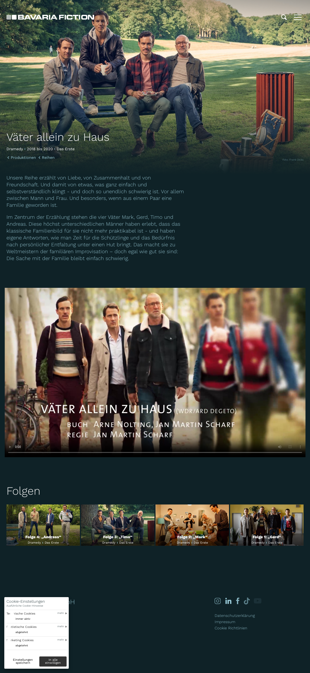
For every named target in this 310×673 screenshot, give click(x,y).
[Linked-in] (228, 600)
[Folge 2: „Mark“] (192, 525)
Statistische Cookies (21, 627)
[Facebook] (236, 600)
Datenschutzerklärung (235, 615)
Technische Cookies (20, 613)
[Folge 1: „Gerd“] (267, 525)
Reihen (48, 157)
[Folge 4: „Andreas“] (43, 525)
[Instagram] (218, 600)
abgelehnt (21, 632)
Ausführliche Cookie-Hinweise (24, 605)
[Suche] (284, 17)
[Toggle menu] (298, 17)
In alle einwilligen (53, 661)
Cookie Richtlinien (231, 628)
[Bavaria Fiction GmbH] (50, 17)
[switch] (18, 618)
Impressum (225, 621)
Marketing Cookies (20, 640)
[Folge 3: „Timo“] (117, 525)
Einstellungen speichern (23, 661)
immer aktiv (22, 618)
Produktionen (23, 157)
